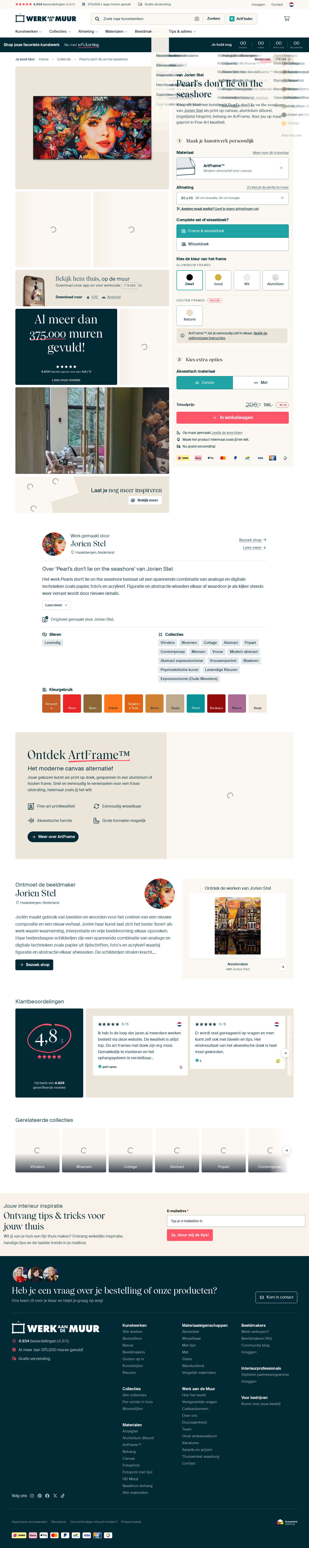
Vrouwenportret (223, 660)
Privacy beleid (131, 1522)
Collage (210, 642)
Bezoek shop (253, 540)
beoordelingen (45, 4)
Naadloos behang (138, 1485)
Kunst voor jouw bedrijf (261, 1403)
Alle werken (133, 1331)
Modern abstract (244, 651)
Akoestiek (190, 1331)
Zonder (205, 382)
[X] (55, 1496)
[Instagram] (32, 1496)
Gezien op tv (133, 1359)
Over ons (189, 1415)
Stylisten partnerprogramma (265, 1374)
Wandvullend (193, 1365)
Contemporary (173, 651)
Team (186, 1429)
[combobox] (142, 18)
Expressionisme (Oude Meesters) (189, 678)
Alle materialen (135, 1492)
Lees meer (255, 547)
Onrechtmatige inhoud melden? (93, 1522)
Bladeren (251, 660)
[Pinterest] (39, 1496)
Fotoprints (131, 1465)
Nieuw (128, 1345)
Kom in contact (276, 1297)
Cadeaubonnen (195, 1408)
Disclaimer (59, 1522)
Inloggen (258, 4)
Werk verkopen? (255, 1331)
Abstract (231, 642)
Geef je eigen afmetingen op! (217, 209)
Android (111, 297)
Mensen (199, 651)
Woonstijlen (133, 1408)
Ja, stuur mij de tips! (190, 1235)
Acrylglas (130, 1431)
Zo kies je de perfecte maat (268, 187)
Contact (277, 4)
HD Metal (130, 1479)
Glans (187, 1359)
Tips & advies (186, 31)
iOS (92, 297)
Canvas (129, 1458)
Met (261, 382)
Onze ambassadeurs (199, 1436)
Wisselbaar (191, 1338)
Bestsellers (132, 1338)
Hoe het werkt (194, 1395)
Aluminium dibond (138, 1438)
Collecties (59, 31)
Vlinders (168, 642)
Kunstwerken (26, 31)
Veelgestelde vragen (199, 1401)
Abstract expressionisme (182, 660)
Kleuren (129, 1372)
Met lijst (189, 1345)
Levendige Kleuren (221, 669)
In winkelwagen (232, 417)
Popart (250, 642)
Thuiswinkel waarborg (200, 1456)
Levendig (53, 642)
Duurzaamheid (194, 1422)
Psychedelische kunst (179, 669)
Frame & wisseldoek (202, 230)
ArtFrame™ (132, 1444)
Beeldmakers (151, 31)
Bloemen (189, 642)
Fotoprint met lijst (138, 1472)
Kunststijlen (133, 1365)
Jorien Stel (194, 75)
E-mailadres (177, 1211)
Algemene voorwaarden (29, 1522)
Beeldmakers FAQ (256, 1338)
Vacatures (190, 1442)
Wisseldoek (195, 244)
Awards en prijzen (197, 1449)
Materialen (118, 31)
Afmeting (88, 31)
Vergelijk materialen (199, 1372)
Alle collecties (135, 1395)
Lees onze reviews (66, 380)
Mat (185, 1352)
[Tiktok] (62, 1496)
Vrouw (217, 651)
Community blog (255, 1345)
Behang (129, 1451)
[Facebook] (47, 1496)
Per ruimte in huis (138, 1401)
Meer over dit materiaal (271, 152)
